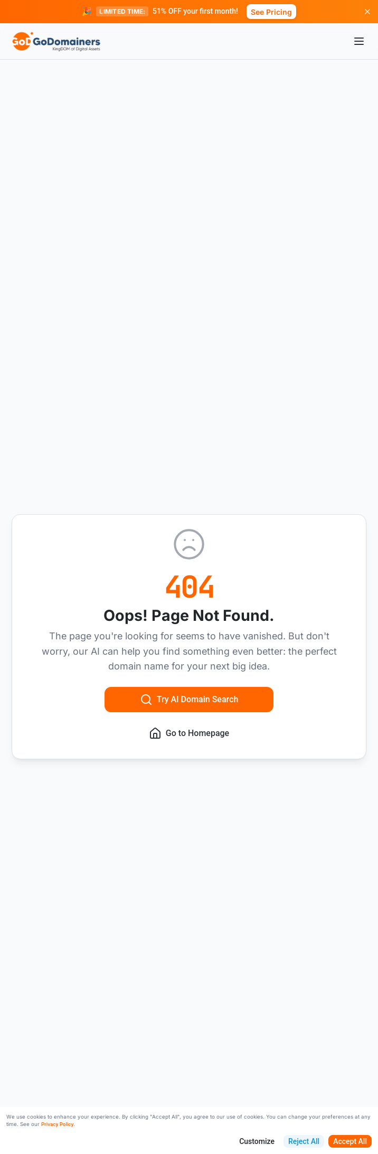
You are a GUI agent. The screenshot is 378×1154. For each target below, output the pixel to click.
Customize (257, 1141)
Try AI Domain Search (189, 699)
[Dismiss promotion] (367, 11)
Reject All (303, 1141)
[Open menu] (359, 41)
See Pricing (271, 11)
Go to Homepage (189, 733)
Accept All (350, 1141)
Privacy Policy (57, 1124)
